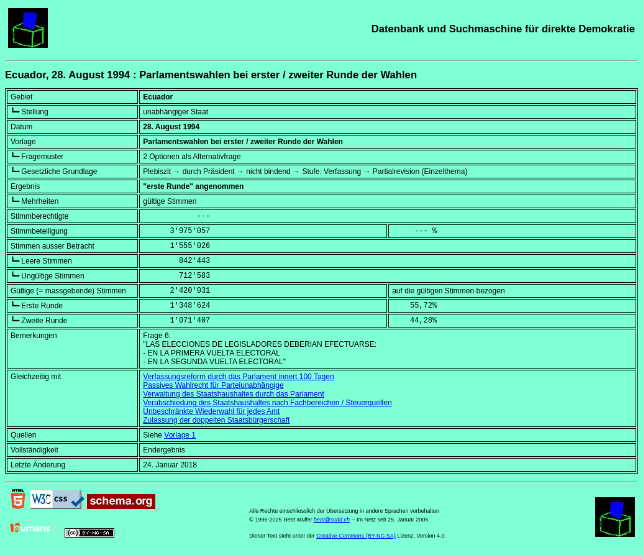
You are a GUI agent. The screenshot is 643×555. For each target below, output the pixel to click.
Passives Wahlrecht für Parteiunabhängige (213, 385)
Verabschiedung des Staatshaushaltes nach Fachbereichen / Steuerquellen (267, 402)
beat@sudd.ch (332, 519)
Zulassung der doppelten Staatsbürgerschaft (216, 420)
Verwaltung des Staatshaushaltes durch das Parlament (233, 394)
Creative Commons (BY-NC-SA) (356, 536)
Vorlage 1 (180, 435)
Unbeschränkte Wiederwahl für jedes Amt (211, 411)
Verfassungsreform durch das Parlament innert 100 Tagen (238, 376)
